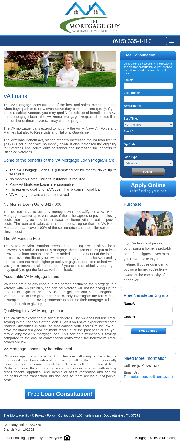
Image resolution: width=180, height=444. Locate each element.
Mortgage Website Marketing (155, 438)
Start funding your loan (148, 187)
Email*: (129, 317)
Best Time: (131, 118)
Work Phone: (132, 105)
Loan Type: (131, 157)
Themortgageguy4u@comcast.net (148, 376)
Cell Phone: (132, 93)
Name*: (129, 304)
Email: (128, 131)
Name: (128, 80)
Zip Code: (130, 144)
